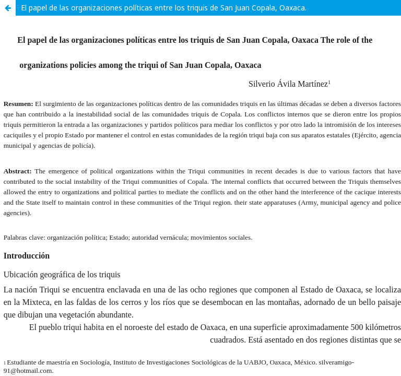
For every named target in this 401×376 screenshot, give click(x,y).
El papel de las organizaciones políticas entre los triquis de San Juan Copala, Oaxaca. (163, 8)
